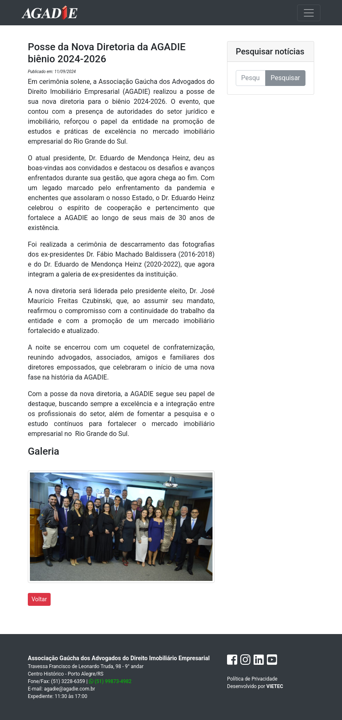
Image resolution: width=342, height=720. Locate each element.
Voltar (39, 599)
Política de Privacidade (252, 679)
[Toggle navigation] (308, 13)
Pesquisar (285, 78)
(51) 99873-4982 (110, 681)
